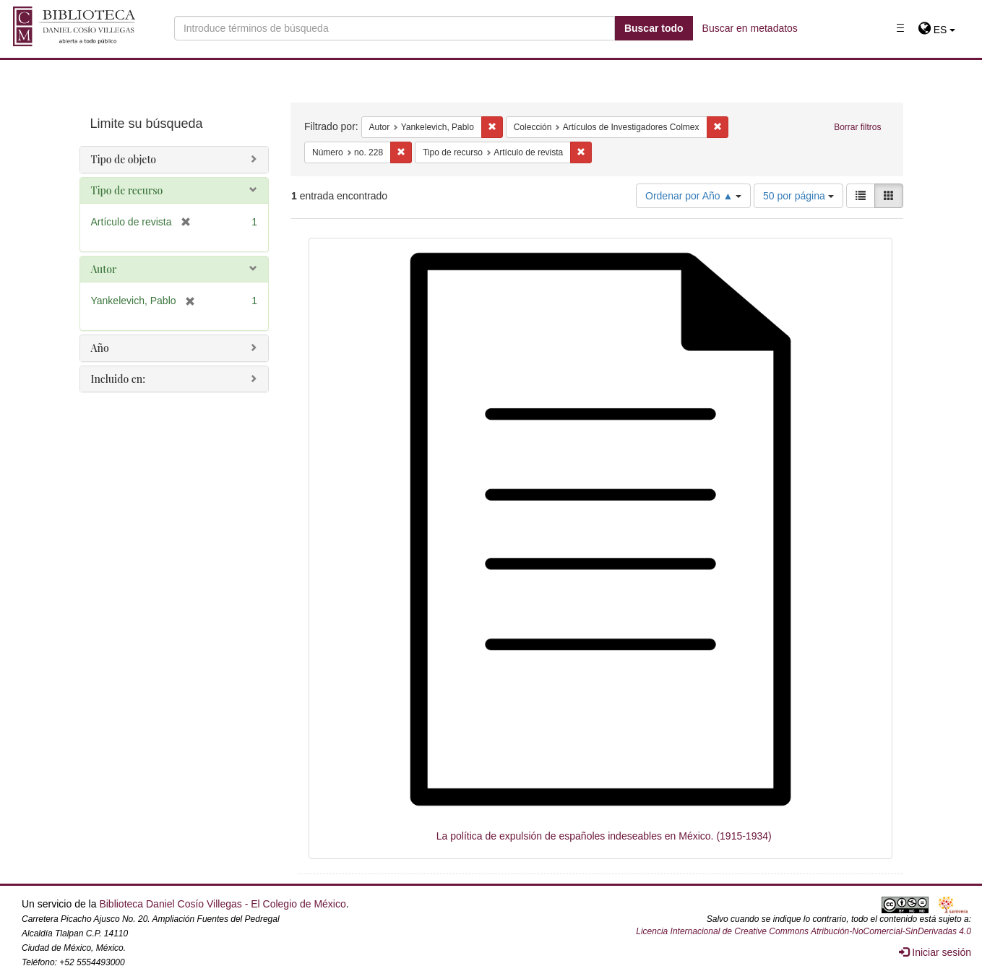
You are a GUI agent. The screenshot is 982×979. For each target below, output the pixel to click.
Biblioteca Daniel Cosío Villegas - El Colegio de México (222, 904)
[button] (936, 30)
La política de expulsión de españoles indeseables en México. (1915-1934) (604, 836)
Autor (104, 269)
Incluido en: (118, 379)
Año (100, 348)
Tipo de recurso (127, 190)
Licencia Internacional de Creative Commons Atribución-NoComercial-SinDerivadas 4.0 (803, 931)
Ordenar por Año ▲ (693, 196)
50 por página (798, 196)
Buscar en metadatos (750, 28)
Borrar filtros (857, 127)
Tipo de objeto (124, 159)
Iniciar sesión (935, 952)
